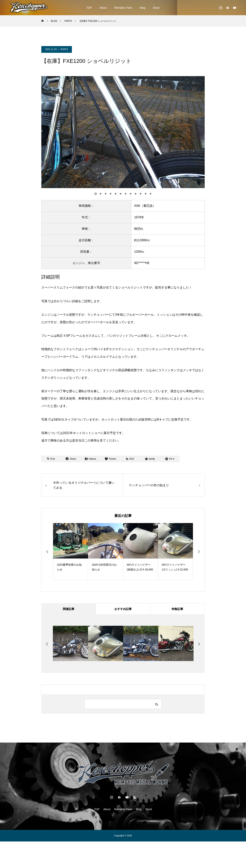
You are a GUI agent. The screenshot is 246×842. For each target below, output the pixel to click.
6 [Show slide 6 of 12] (120, 194)
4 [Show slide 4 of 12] (110, 194)
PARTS (64, 49)
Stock (156, 7)
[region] (123, 138)
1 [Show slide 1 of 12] (95, 194)
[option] (70, 551)
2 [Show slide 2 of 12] (100, 194)
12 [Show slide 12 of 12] (150, 194)
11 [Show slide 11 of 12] (145, 194)
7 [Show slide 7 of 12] (125, 194)
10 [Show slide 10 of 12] (140, 194)
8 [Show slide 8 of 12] (130, 194)
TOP (89, 7)
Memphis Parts (123, 7)
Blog (142, 7)
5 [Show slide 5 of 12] (115, 194)
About (103, 7)
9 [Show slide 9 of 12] (135, 194)
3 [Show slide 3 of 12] (105, 194)
